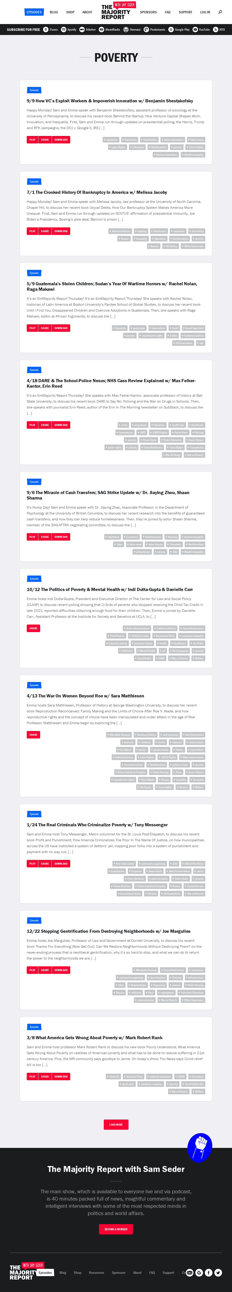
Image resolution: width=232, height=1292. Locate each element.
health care (178, 425)
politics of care (180, 765)
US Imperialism (184, 343)
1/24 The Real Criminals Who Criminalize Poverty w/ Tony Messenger (97, 824)
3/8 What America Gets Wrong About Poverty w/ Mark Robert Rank (94, 1037)
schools (132, 447)
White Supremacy (193, 246)
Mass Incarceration (193, 757)
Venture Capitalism (166, 155)
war (201, 343)
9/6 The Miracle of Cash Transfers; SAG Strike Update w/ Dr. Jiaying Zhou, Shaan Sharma (108, 495)
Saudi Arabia (144, 658)
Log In (205, 12)
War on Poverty (195, 455)
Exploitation (150, 140)
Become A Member (116, 1229)
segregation (167, 992)
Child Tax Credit (140, 636)
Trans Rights (176, 447)
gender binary (161, 750)
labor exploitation (173, 140)
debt (174, 864)
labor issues (197, 140)
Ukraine (183, 787)
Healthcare (197, 425)
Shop (70, 12)
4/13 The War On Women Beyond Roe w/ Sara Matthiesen (85, 696)
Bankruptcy (160, 231)
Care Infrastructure (193, 628)
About (87, 12)
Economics (130, 140)
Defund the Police (194, 864)
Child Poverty (117, 636)
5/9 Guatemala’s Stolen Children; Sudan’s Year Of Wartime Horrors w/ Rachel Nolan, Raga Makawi (112, 286)
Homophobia (126, 432)
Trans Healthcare (153, 447)
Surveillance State (130, 894)
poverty (178, 147)
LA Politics (127, 651)
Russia (165, 780)
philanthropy (143, 552)
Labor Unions (155, 544)
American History (121, 231)
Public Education (172, 440)
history (179, 750)
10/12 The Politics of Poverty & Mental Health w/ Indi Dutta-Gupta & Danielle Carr (110, 589)
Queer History (196, 440)
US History (171, 246)
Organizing (159, 985)
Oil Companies (180, 651)
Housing (172, 537)
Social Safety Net (194, 1084)
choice (161, 742)
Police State (181, 432)
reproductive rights (152, 335)
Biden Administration (137, 628)
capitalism (112, 140)
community (197, 970)
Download (61, 140)
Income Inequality (193, 537)
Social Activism (195, 886)
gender (142, 750)
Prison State (149, 440)
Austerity (129, 742)
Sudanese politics (193, 335)
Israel (175, 328)
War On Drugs (173, 455)
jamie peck (128, 1084)
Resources (96, 1272)
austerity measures (160, 1076)
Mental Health (147, 651)
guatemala (139, 328)
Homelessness (153, 537)
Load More (116, 1125)
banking (142, 231)
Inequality (141, 239)
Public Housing (161, 772)
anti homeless (170, 735)
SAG (175, 552)
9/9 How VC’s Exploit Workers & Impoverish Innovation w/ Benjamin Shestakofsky (110, 100)
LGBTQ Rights (160, 432)
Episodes (34, 12)
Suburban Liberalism (192, 992)
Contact (187, 1272)
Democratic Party (165, 636)
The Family (145, 787)
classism (177, 742)
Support (185, 12)
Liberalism (138, 147)
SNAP (161, 658)
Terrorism (198, 780)
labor (119, 544)
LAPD (142, 432)
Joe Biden (198, 643)
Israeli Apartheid (194, 328)
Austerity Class (134, 1076)
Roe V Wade (148, 780)
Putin (178, 772)
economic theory (143, 643)
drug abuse (141, 425)
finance (125, 239)
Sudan (173, 335)
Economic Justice (118, 643)
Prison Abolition (122, 886)
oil (163, 651)
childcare (146, 742)
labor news (135, 544)
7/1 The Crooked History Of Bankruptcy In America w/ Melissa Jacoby (97, 192)
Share (45, 140)
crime (124, 425)
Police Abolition (135, 879)
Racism (155, 246)
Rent (150, 992)
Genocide (121, 328)
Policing (199, 432)
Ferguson (136, 871)
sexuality (181, 780)
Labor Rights (118, 147)
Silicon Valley (196, 147)
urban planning (146, 1000)
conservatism (196, 742)
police (200, 871)
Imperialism (158, 328)
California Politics (166, 628)
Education (159, 425)
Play (32, 140)
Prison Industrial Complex (131, 772)
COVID (181, 1076)
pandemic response (151, 1084)
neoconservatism (133, 765)
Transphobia (196, 447)
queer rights (114, 447)
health (163, 643)
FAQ (168, 12)
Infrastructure (195, 977)
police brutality (159, 879)
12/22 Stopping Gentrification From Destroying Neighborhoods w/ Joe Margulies (109, 931)
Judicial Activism (124, 757)
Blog (54, 12)
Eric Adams (125, 750)
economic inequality (192, 636)
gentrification (157, 977)
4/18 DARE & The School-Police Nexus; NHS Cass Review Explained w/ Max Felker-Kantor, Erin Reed (111, 383)
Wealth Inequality (193, 155)
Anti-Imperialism (194, 735)
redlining (136, 992)
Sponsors (148, 12)
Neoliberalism (158, 147)
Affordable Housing (120, 735)
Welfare (199, 658)
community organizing (153, 864)
